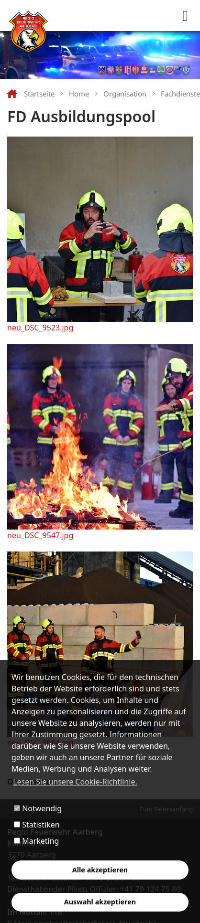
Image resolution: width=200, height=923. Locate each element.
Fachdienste (180, 93)
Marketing (36, 841)
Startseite (39, 93)
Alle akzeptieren (100, 869)
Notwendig (38, 808)
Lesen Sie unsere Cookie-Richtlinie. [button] (75, 781)
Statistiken (37, 824)
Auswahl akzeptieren (100, 901)
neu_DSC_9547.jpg (40, 535)
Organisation (124, 93)
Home (79, 93)
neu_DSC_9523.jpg (40, 327)
